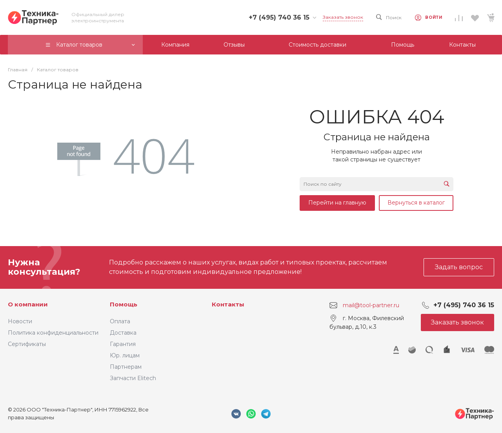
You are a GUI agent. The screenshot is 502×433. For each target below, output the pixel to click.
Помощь (123, 304)
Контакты (228, 304)
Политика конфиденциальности (53, 332)
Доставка (123, 332)
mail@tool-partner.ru (371, 305)
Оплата (120, 321)
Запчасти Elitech (133, 378)
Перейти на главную (337, 202)
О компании (28, 304)
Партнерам (126, 366)
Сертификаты (27, 344)
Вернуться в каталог (416, 202)
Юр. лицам (125, 355)
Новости (20, 321)
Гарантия (123, 344)
